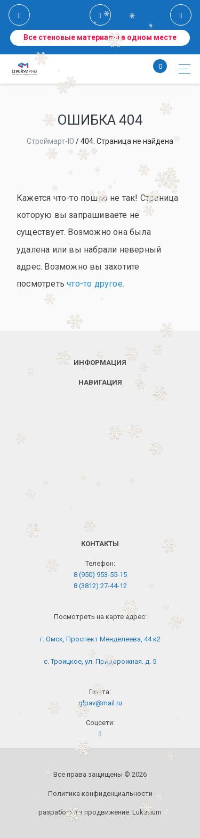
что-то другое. (95, 284)
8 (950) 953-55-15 (100, 575)
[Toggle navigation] (181, 69)
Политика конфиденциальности (100, 794)
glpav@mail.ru (100, 703)
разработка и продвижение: (100, 812)
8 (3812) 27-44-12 (100, 586)
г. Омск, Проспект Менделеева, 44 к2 (100, 639)
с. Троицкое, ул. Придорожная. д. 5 (100, 661)
